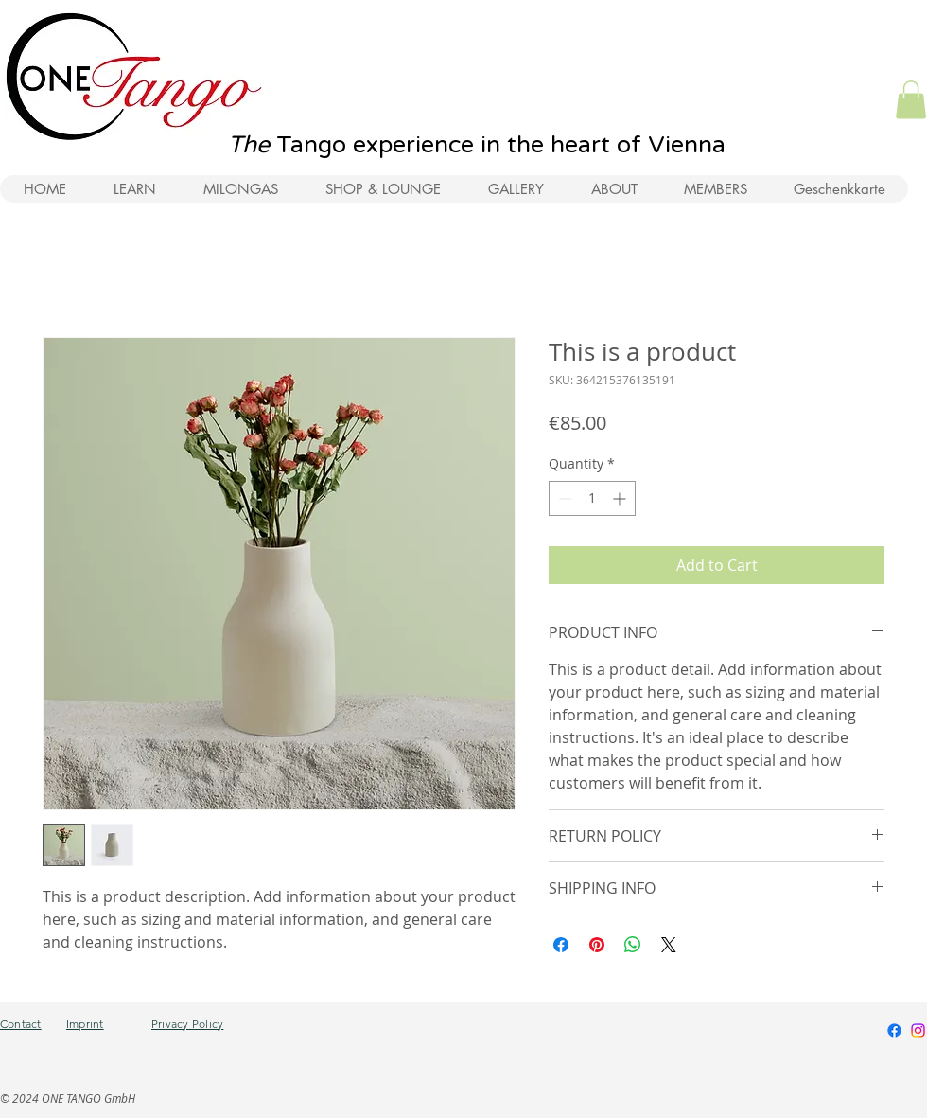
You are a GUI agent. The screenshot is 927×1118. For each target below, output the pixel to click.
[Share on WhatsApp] (632, 944)
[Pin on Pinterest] (597, 944)
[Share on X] (668, 944)
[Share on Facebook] (561, 944)
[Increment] (621, 498)
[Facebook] (894, 1030)
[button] (911, 99)
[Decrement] (563, 498)
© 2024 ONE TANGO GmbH (67, 1098)
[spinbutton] (592, 498)
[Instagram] (918, 1030)
